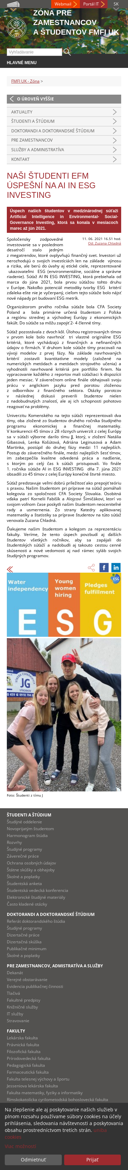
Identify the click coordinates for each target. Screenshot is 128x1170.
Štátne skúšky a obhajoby (31, 870)
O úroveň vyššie (35, 99)
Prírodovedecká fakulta (29, 1058)
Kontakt (20, 159)
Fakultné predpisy (23, 1000)
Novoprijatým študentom (30, 829)
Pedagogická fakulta (26, 1065)
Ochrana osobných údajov (31, 863)
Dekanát (15, 973)
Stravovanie (18, 1021)
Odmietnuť (33, 1159)
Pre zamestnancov (32, 140)
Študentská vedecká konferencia (37, 890)
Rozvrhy (14, 842)
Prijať (92, 1159)
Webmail (63, 4)
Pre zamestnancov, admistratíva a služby (55, 966)
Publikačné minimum (26, 949)
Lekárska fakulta (22, 1038)
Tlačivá (13, 993)
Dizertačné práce (23, 935)
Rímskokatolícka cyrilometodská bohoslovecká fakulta (57, 1099)
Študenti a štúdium (33, 121)
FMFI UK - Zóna (25, 81)
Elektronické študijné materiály (36, 897)
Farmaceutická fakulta (28, 1072)
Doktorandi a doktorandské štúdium (53, 131)
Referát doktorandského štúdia (36, 921)
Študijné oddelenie (24, 822)
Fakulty (16, 1031)
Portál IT (91, 4)
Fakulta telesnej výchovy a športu (38, 1079)
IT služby (15, 1014)
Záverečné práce (23, 856)
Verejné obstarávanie (27, 979)
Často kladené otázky (27, 904)
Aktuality (21, 112)
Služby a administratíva (37, 150)
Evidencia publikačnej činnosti (35, 986)
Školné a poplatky (23, 877)
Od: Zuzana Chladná (104, 243)
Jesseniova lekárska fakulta (32, 1086)
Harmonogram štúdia (27, 835)
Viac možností (20, 1146)
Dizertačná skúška (24, 942)
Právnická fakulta (23, 1045)
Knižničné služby (22, 1007)
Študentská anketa (24, 883)
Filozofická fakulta (24, 1051)
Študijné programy (24, 849)
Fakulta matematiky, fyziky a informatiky (45, 1093)
